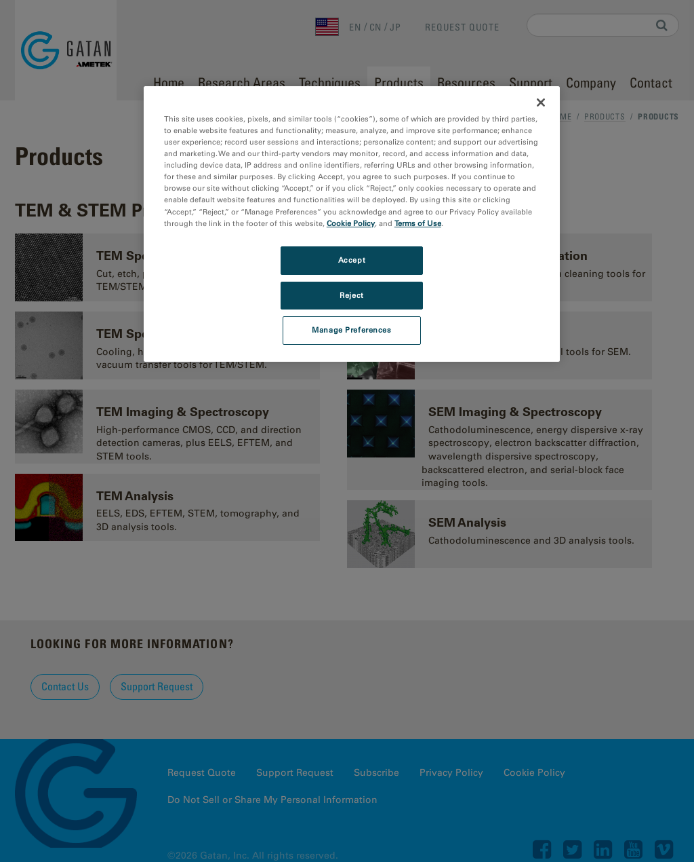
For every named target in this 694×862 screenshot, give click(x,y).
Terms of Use (417, 223)
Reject (351, 295)
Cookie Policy (351, 223)
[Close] (541, 102)
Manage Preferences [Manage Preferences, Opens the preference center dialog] (351, 330)
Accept (351, 260)
